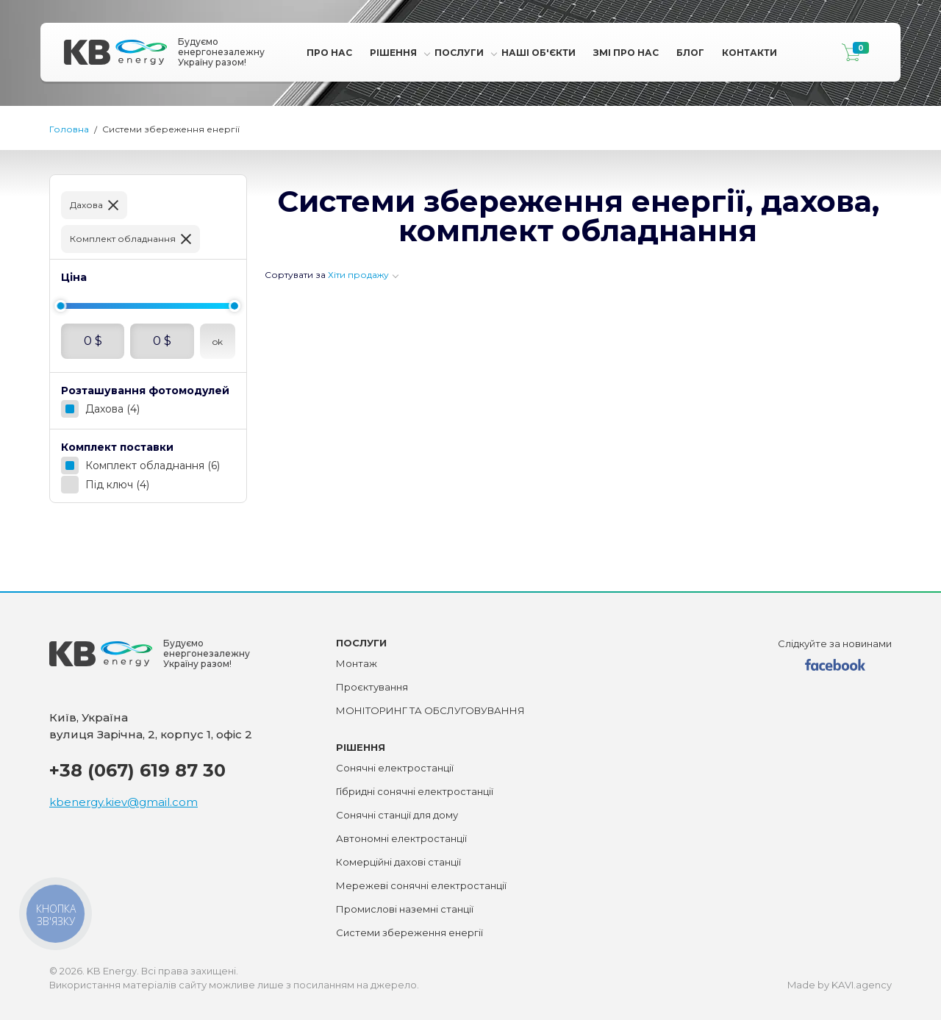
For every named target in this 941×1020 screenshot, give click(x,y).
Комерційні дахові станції (398, 862)
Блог (690, 52)
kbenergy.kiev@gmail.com (123, 802)
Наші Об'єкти (538, 52)
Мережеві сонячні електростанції (421, 885)
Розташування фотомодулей (145, 390)
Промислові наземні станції (404, 909)
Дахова (86, 204)
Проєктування (372, 687)
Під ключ (117, 484)
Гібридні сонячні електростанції (414, 791)
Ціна (74, 277)
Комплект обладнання (123, 238)
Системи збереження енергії (409, 932)
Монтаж (356, 663)
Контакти (749, 52)
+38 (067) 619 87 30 (137, 770)
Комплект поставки (117, 447)
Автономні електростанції (401, 838)
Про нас (329, 52)
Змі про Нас (626, 52)
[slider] (60, 306)
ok (217, 341)
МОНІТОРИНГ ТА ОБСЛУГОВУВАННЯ (430, 710)
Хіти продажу (358, 274)
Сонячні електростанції (395, 768)
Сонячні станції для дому (397, 815)
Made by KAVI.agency (839, 985)
